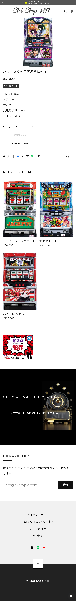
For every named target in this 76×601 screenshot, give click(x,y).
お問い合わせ (38, 528)
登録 (65, 485)
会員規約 (38, 535)
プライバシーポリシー (38, 515)
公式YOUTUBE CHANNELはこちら (34, 413)
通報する (69, 157)
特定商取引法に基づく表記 (38, 521)
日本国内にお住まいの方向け (20, 143)
